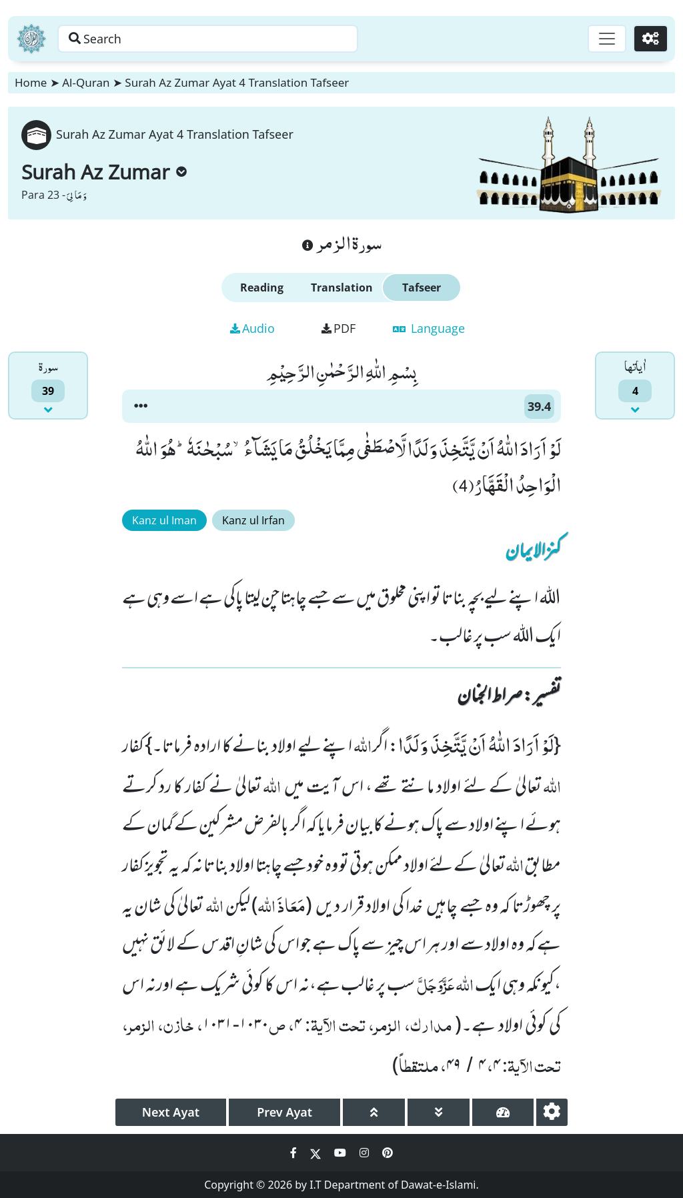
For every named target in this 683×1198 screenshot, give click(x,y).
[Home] (31, 38)
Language (429, 328)
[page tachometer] (503, 1112)
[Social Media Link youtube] (341, 1152)
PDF (338, 328)
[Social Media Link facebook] (294, 1152)
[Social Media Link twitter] (316, 1152)
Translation (342, 287)
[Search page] (209, 38)
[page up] (374, 1112)
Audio (252, 328)
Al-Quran (85, 82)
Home (31, 82)
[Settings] (650, 39)
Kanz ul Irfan (253, 520)
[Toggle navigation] (607, 39)
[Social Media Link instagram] (366, 1152)
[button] (140, 406)
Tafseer (421, 287)
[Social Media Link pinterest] (387, 1152)
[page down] (438, 1112)
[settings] (552, 1112)
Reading (261, 287)
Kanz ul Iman (164, 520)
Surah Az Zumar (104, 171)
